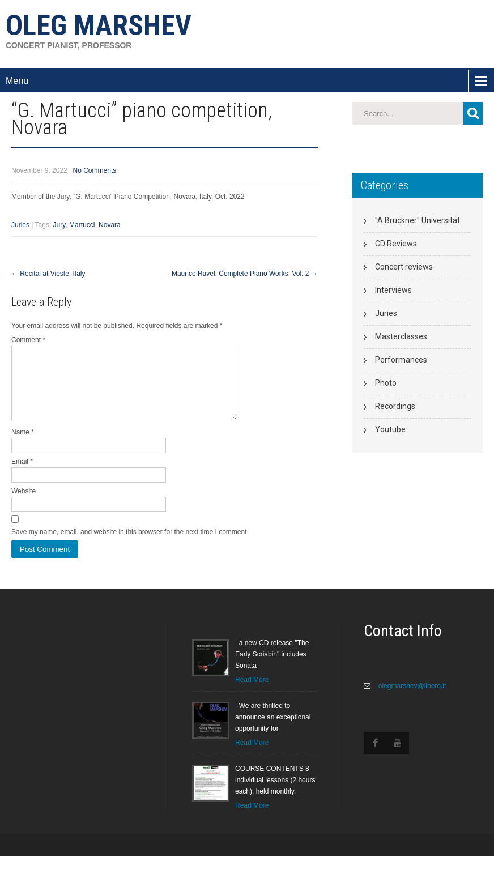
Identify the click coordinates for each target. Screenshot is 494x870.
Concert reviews (404, 266)
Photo (386, 382)
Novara (110, 225)
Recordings (395, 406)
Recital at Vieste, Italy (48, 274)
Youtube (390, 429)
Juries (20, 225)
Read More (252, 693)
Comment (28, 340)
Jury (59, 225)
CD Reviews (396, 243)
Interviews (393, 290)
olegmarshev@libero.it (411, 699)
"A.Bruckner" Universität (417, 220)
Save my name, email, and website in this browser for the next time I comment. (130, 545)
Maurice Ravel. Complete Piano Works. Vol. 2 (245, 274)
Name (22, 446)
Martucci (82, 225)
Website (23, 505)
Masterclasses (401, 336)
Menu (17, 81)
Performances (401, 359)
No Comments (95, 170)
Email (22, 475)
